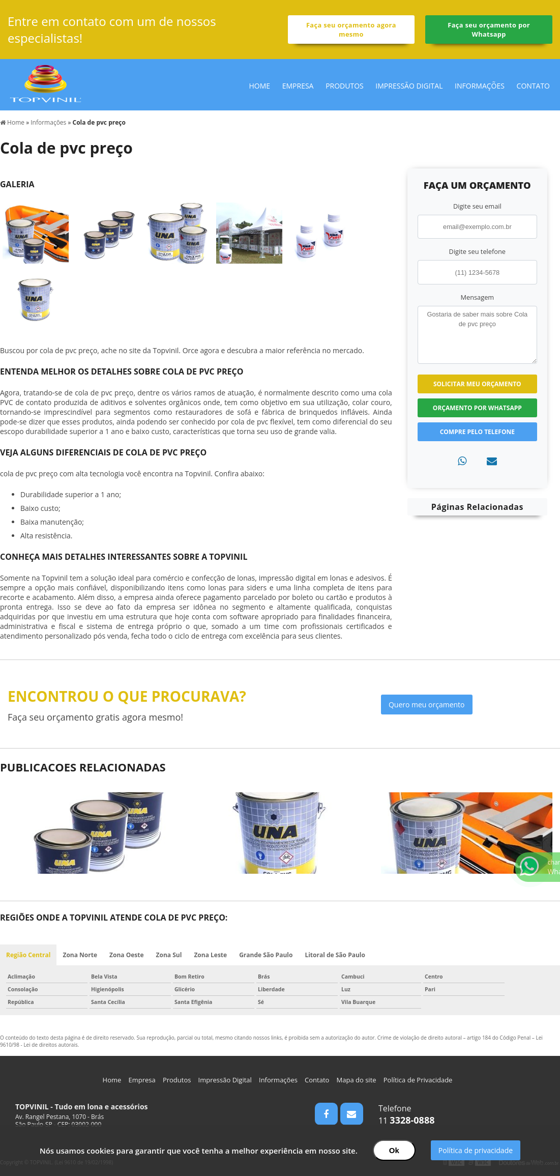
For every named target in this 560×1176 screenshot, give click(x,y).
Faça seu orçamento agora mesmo (351, 29)
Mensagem (477, 297)
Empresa (298, 86)
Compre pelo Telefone (477, 431)
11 (406, 1120)
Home (260, 86)
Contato (533, 86)
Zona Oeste (126, 955)
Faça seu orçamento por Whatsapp (489, 29)
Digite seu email (477, 206)
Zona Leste (210, 955)
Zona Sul (169, 955)
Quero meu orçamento (427, 704)
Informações (480, 86)
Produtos (345, 86)
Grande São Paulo (265, 955)
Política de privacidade (475, 1150)
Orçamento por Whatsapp (477, 408)
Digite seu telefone (477, 251)
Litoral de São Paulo (335, 955)
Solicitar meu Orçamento (477, 384)
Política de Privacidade (418, 1079)
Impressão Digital (409, 86)
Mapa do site (356, 1079)
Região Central (28, 955)
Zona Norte (80, 955)
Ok (394, 1150)
